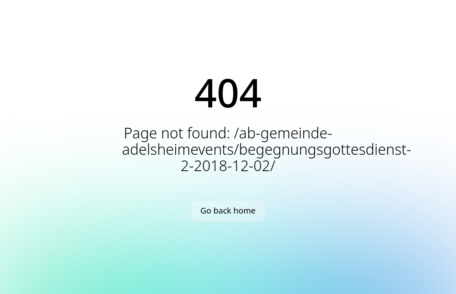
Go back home (228, 210)
